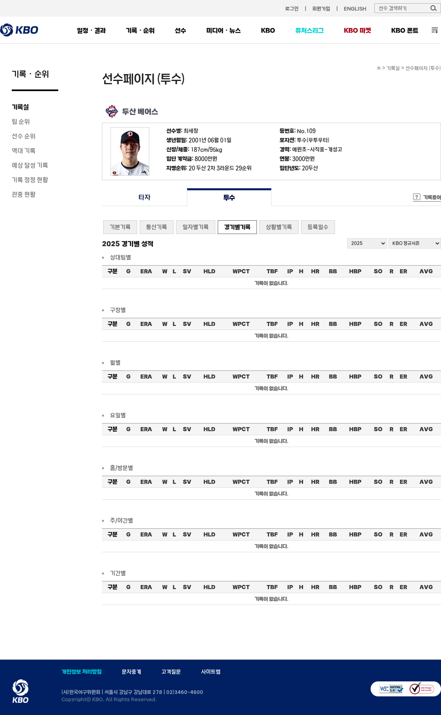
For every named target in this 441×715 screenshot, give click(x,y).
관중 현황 (24, 194)
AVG (426, 271)
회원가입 (321, 8)
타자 (144, 197)
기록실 (20, 107)
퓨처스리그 (309, 30)
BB (333, 271)
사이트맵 (210, 671)
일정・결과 (91, 30)
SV (187, 271)
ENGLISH (355, 8)
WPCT (241, 271)
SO (378, 271)
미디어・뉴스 (223, 30)
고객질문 (171, 671)
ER (403, 271)
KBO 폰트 (404, 30)
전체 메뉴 (434, 30)
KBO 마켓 (357, 30)
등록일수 (318, 226)
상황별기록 (279, 226)
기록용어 (432, 197)
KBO (268, 30)
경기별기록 (237, 226)
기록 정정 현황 (30, 179)
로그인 (292, 8)
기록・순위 (140, 30)
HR (315, 271)
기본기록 (120, 226)
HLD (209, 271)
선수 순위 (24, 136)
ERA (146, 271)
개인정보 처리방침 (81, 671)
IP (290, 271)
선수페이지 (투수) (423, 68)
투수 (229, 197)
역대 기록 (24, 150)
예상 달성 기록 (30, 165)
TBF (272, 271)
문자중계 (131, 671)
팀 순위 (21, 121)
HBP (355, 271)
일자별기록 (195, 226)
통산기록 (156, 226)
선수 (180, 30)
